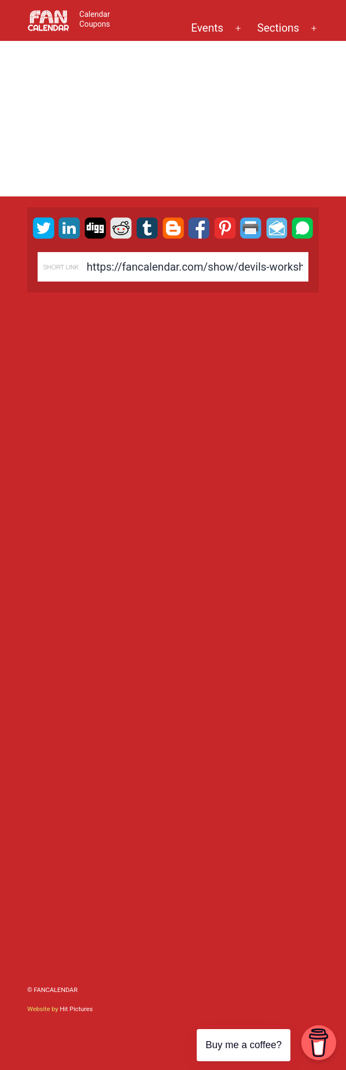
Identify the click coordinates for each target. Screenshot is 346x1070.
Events (207, 27)
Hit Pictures (76, 1009)
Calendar (95, 14)
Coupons (95, 24)
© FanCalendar (52, 990)
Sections (278, 27)
